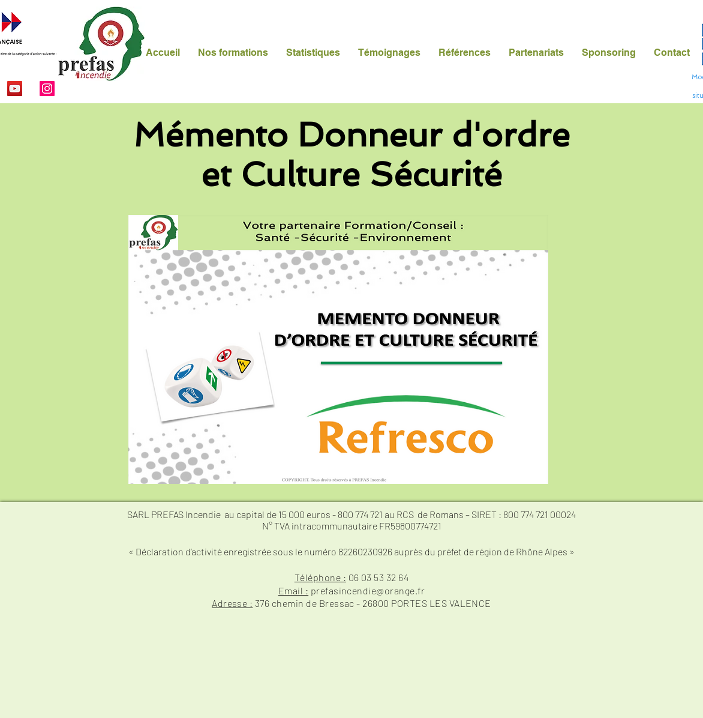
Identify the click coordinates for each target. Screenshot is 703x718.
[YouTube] (14, 88)
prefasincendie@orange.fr (368, 590)
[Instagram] (47, 88)
